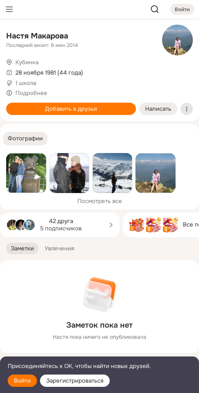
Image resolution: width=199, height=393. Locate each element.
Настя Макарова (37, 36)
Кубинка (26, 62)
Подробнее (31, 93)
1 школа (25, 83)
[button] (25, 138)
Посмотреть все (99, 201)
